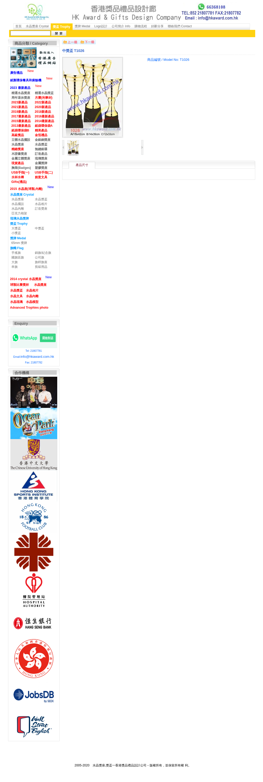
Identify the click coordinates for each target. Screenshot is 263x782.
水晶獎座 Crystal (37, 26)
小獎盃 (16, 233)
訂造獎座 (41, 208)
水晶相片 (41, 204)
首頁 (18, 26)
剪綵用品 (41, 267)
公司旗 (39, 257)
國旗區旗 (17, 257)
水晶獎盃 (41, 199)
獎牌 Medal (82, 26)
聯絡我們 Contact (180, 26)
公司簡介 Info (121, 26)
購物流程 (140, 26)
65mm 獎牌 (19, 243)
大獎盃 (16, 228)
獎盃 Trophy (61, 27)
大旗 (14, 262)
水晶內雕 (17, 208)
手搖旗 (16, 253)
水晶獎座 (17, 199)
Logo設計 (101, 26)
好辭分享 (157, 26)
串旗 (14, 267)
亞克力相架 (19, 213)
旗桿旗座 (41, 262)
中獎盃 (39, 228)
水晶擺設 (17, 204)
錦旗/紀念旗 (43, 253)
